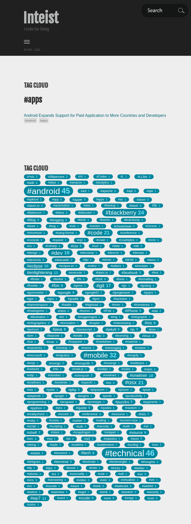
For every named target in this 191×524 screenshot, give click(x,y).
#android (30, 120)
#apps (44, 120)
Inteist (40, 18)
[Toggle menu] (95, 42)
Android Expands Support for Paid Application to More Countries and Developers (95, 115)
